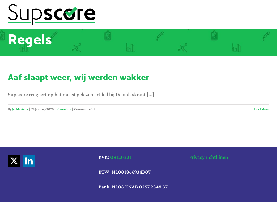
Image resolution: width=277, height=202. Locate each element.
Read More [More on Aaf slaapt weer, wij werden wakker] (261, 109)
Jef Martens (20, 109)
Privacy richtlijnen (208, 157)
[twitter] (14, 161)
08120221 (120, 157)
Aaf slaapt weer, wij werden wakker (78, 77)
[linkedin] (29, 161)
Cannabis (64, 109)
